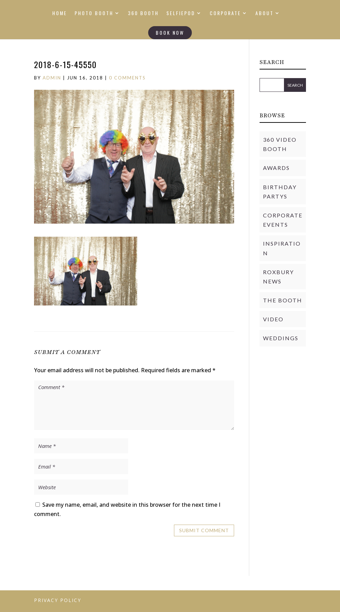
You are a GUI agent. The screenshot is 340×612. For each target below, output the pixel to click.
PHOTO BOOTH (94, 14)
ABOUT (264, 14)
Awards (276, 167)
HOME (59, 14)
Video (273, 319)
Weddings (280, 338)
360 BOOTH (143, 14)
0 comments (127, 77)
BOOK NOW (170, 32)
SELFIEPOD (180, 14)
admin (52, 77)
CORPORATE (225, 14)
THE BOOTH (282, 300)
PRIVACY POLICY (57, 600)
